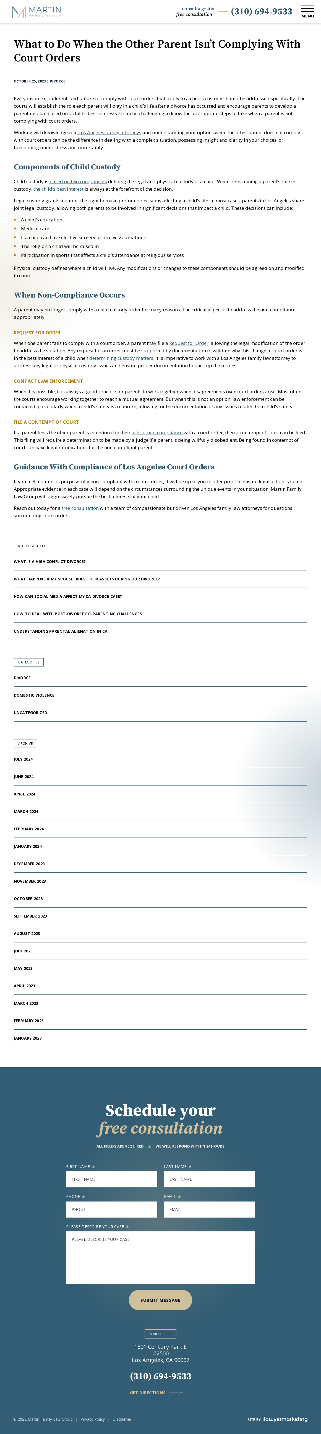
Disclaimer (122, 1419)
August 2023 (27, 933)
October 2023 (28, 898)
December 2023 (29, 863)
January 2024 (28, 846)
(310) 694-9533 (261, 11)
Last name (177, 1166)
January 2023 (28, 1038)
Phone (75, 1196)
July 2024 (23, 759)
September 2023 (30, 916)
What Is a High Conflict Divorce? (50, 561)
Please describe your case (97, 1226)
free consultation (80, 508)
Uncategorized (30, 712)
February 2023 (29, 1020)
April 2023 (24, 985)
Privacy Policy (92, 1419)
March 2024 (26, 811)
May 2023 (23, 968)
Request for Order (188, 343)
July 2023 (23, 951)
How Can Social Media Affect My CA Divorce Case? (68, 596)
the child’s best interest (58, 189)
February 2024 (29, 828)
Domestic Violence (34, 695)
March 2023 (26, 1003)
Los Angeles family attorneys (109, 132)
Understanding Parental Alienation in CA (61, 631)
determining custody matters (121, 358)
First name (80, 1166)
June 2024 (23, 776)
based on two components (78, 181)
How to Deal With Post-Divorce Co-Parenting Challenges (78, 613)
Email (172, 1196)
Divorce (58, 81)
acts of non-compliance (158, 432)
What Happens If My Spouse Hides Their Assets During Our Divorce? (87, 579)
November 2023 (30, 881)
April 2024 (24, 794)
